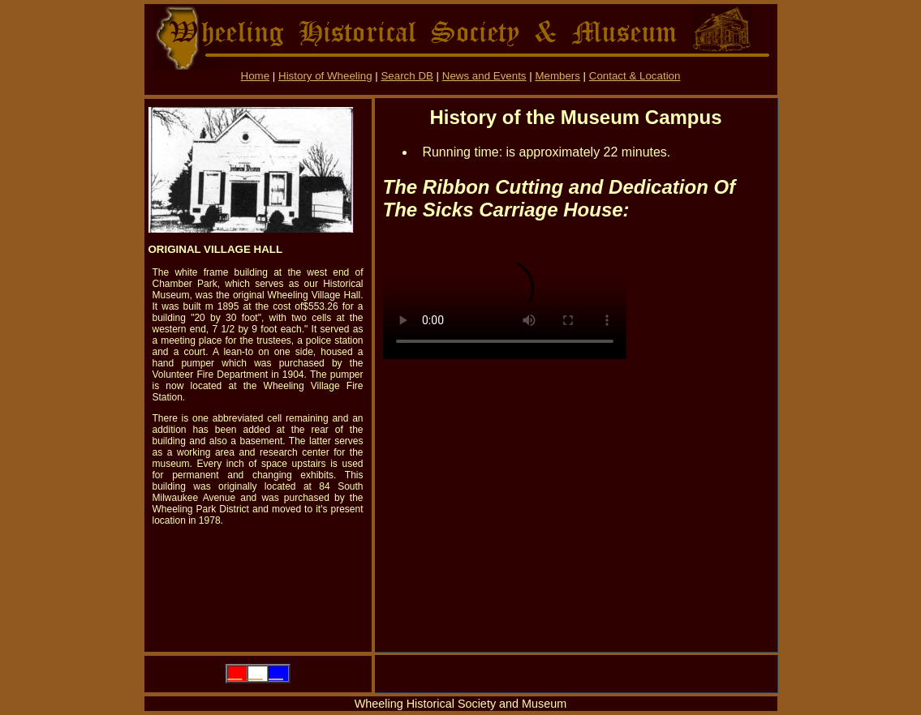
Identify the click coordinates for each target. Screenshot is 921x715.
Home (255, 76)
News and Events (484, 76)
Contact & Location (635, 76)
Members (557, 76)
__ (235, 673)
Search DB (407, 76)
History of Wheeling (325, 76)
